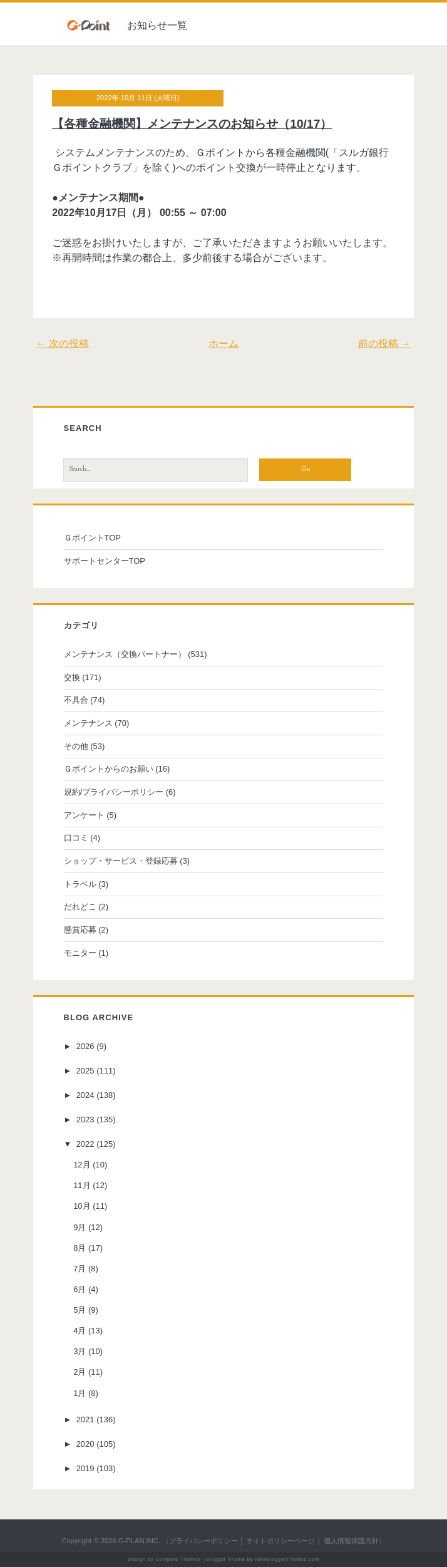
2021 (85, 1419)
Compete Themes (177, 1559)
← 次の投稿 (62, 343)
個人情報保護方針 (351, 1540)
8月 (79, 1248)
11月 (81, 1185)
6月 (79, 1289)
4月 (79, 1330)
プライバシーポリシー (203, 1540)
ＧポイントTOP (92, 537)
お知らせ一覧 (157, 25)
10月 (81, 1206)
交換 (72, 677)
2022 (85, 1144)
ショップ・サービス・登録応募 (121, 861)
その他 (76, 746)
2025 (85, 1070)
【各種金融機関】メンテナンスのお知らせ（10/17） (192, 123)
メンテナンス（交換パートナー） (125, 654)
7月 (79, 1268)
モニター (80, 953)
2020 (85, 1444)
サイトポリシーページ (280, 1540)
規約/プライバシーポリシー (114, 792)
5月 (79, 1310)
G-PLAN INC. (139, 1540)
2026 (85, 1046)
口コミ (76, 837)
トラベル (80, 884)
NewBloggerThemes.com (287, 1559)
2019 (85, 1468)
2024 (85, 1095)
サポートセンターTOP (105, 561)
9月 (79, 1227)
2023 (85, 1119)
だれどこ (80, 906)
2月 (79, 1372)
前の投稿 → (384, 343)
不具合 (76, 700)
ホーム (223, 343)
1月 (79, 1393)
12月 (81, 1164)
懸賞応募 (80, 929)
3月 (79, 1351)
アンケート (84, 815)
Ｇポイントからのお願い (108, 768)
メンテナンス (88, 723)
